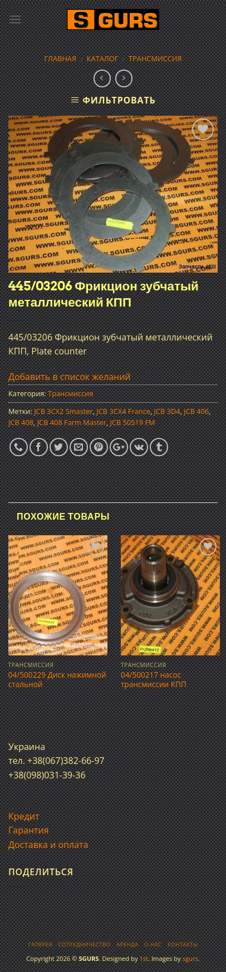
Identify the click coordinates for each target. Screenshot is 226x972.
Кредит (23, 816)
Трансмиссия (155, 58)
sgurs (190, 958)
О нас (152, 944)
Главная (60, 58)
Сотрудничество (84, 944)
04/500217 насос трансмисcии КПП (153, 679)
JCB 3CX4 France (123, 411)
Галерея (40, 944)
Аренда (127, 944)
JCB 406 (196, 411)
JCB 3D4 (167, 411)
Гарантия (28, 830)
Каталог (103, 58)
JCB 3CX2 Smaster (63, 411)
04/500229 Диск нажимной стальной (57, 679)
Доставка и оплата (48, 844)
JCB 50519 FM (132, 422)
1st (143, 958)
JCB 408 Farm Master (71, 422)
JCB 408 (20, 422)
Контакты (183, 944)
